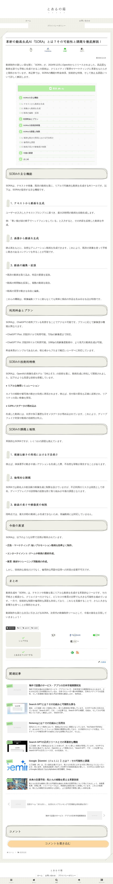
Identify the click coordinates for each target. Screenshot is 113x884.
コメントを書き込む (58, 844)
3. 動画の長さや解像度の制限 (34, 147)
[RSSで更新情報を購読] (77, 653)
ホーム (39, 876)
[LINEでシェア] (65, 49)
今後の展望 (28, 154)
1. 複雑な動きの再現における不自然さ (38, 138)
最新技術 (11, 629)
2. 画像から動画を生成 (31, 108)
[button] (82, 49)
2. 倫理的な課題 (28, 143)
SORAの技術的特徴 (31, 126)
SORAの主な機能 (30, 98)
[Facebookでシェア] (48, 49)
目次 (55, 88)
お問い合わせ (50, 876)
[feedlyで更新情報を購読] (72, 653)
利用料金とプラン (30, 119)
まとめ (26, 160)
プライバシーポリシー (67, 876)
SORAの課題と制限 (31, 132)
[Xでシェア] (31, 49)
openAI (26, 629)
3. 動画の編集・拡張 (30, 113)
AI (19, 629)
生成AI (35, 629)
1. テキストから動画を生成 (33, 104)
